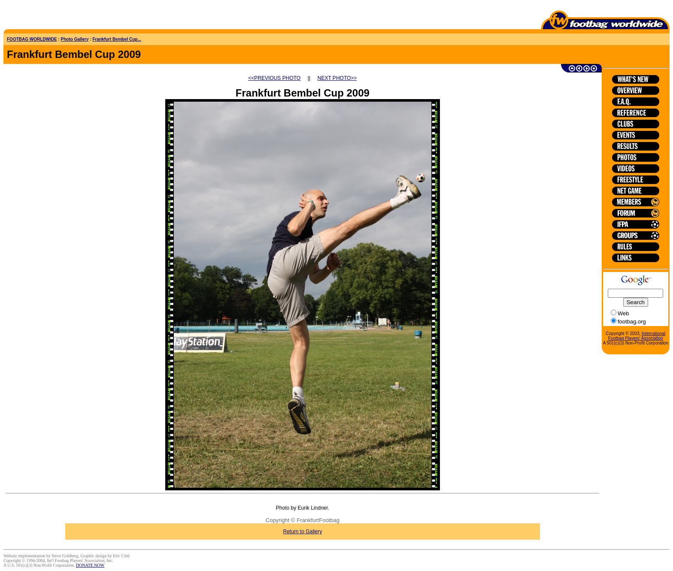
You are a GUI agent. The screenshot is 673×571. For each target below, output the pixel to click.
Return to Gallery (302, 532)
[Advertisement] (53, 16)
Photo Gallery (75, 39)
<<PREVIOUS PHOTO (274, 78)
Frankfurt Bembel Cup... (116, 39)
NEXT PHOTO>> (337, 78)
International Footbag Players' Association (636, 336)
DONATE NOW (90, 565)
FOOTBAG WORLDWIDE (32, 39)
